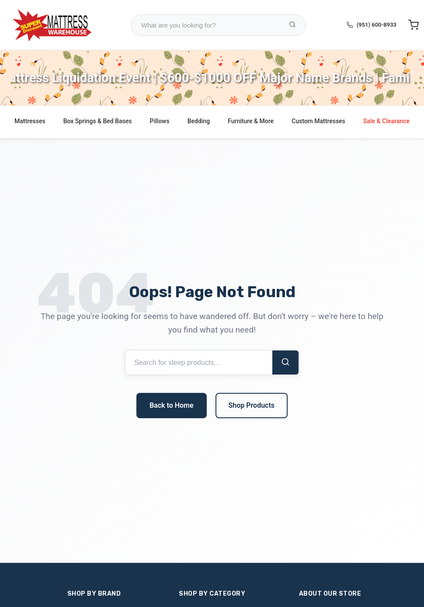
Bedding (199, 121)
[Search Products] (292, 25)
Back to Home (171, 405)
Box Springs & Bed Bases (97, 121)
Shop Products (252, 405)
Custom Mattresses (318, 121)
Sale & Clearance (386, 121)
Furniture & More (251, 121)
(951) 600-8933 (376, 24)
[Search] (285, 362)
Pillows (160, 121)
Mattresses (29, 121)
